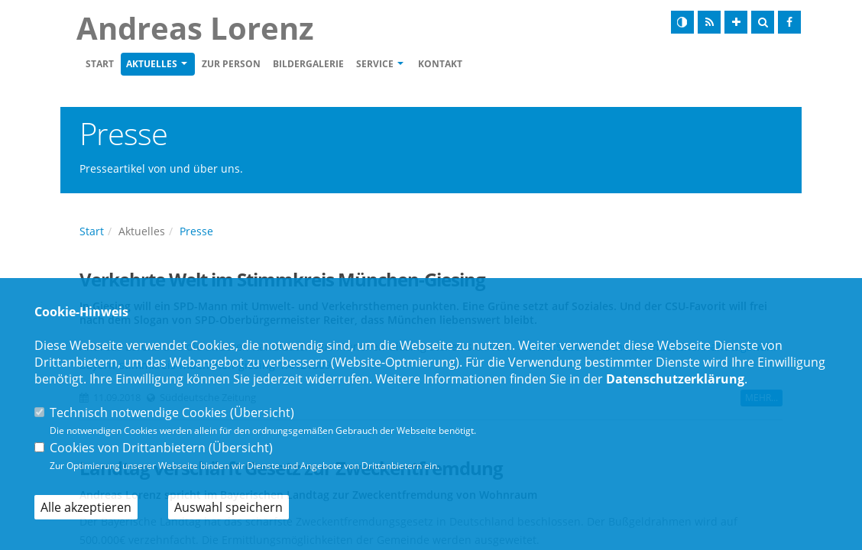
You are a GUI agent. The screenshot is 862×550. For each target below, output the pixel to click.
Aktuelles (151, 63)
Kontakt (440, 63)
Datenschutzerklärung (675, 378)
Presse (196, 231)
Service (375, 63)
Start (100, 63)
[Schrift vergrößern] (735, 22)
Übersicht (262, 412)
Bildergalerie (308, 63)
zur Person (231, 63)
